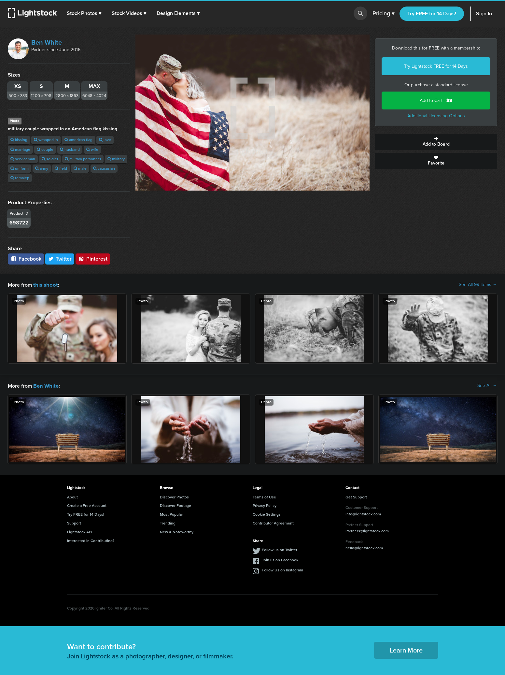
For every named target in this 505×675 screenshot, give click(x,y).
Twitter (60, 259)
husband (70, 149)
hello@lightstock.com (364, 547)
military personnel (83, 159)
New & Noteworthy (176, 531)
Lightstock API (79, 531)
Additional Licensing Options (436, 115)
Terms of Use (264, 496)
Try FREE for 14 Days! (431, 13)
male (80, 168)
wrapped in (46, 140)
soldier (50, 159)
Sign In (484, 13)
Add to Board (436, 142)
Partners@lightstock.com (367, 530)
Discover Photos (174, 496)
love (105, 140)
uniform (19, 168)
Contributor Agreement (273, 522)
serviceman (22, 159)
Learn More (406, 649)
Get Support (356, 496)
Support (74, 522)
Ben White (46, 42)
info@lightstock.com (363, 513)
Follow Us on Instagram (282, 569)
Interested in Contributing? (91, 540)
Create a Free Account (86, 505)
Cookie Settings (267, 514)
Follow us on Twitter (279, 549)
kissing (18, 140)
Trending (167, 522)
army (41, 168)
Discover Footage (175, 505)
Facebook (25, 259)
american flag (78, 140)
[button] (84, 13)
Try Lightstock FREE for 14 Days (436, 66)
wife (92, 149)
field (61, 168)
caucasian (104, 168)
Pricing (383, 14)
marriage (20, 149)
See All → (487, 385)
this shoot (44, 284)
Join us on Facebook (280, 559)
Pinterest (92, 259)
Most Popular (171, 514)
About (72, 496)
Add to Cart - (436, 100)
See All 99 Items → (478, 284)
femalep (19, 178)
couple (45, 149)
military (116, 159)
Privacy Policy (264, 505)
